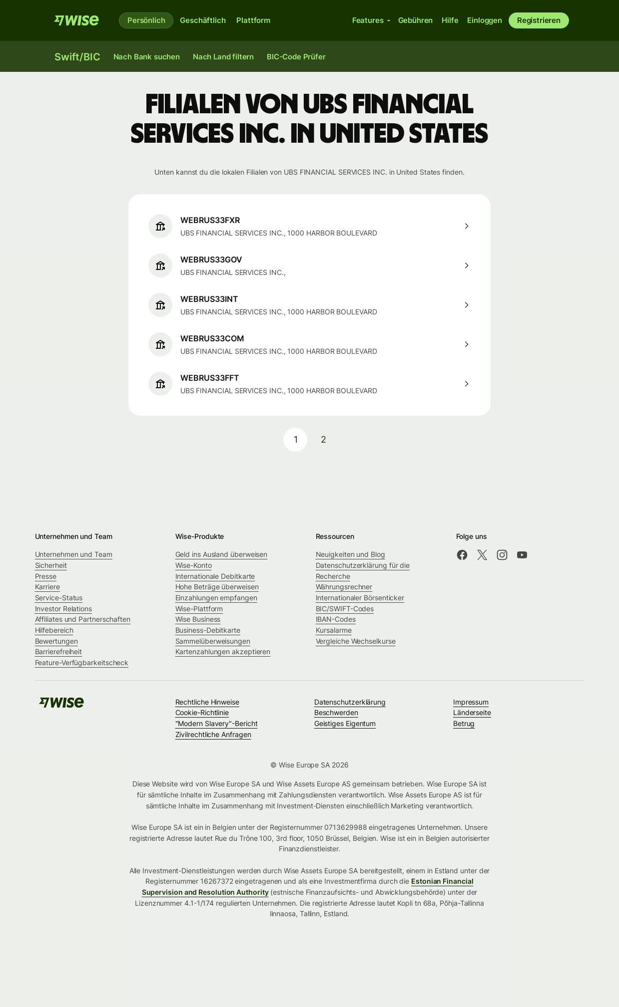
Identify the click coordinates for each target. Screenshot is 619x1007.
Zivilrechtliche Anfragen (213, 734)
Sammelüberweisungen (212, 641)
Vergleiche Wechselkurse (356, 641)
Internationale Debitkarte (215, 576)
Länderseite (472, 712)
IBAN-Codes (336, 619)
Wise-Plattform (199, 608)
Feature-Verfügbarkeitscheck (82, 662)
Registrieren (539, 20)
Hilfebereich (54, 630)
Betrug (464, 723)
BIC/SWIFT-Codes (345, 608)
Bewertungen (56, 641)
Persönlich (146, 20)
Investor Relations (63, 608)
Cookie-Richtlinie (202, 712)
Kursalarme (334, 630)
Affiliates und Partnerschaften (82, 619)
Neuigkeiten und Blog (350, 554)
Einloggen (484, 20)
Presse (46, 576)
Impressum (471, 702)
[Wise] (76, 20)
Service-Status (59, 597)
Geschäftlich (202, 20)
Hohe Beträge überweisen (217, 586)
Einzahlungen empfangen (216, 597)
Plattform (253, 20)
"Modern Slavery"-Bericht (216, 723)
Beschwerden (336, 712)
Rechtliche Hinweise (207, 702)
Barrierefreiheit (58, 651)
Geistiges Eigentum (345, 723)
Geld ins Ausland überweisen (221, 554)
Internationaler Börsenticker (360, 597)
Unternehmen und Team (73, 554)
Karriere (47, 586)
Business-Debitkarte (207, 630)
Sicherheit (51, 565)
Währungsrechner (344, 586)
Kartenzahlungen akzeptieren (223, 651)
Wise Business (198, 619)
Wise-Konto (193, 565)
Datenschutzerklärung (350, 702)
